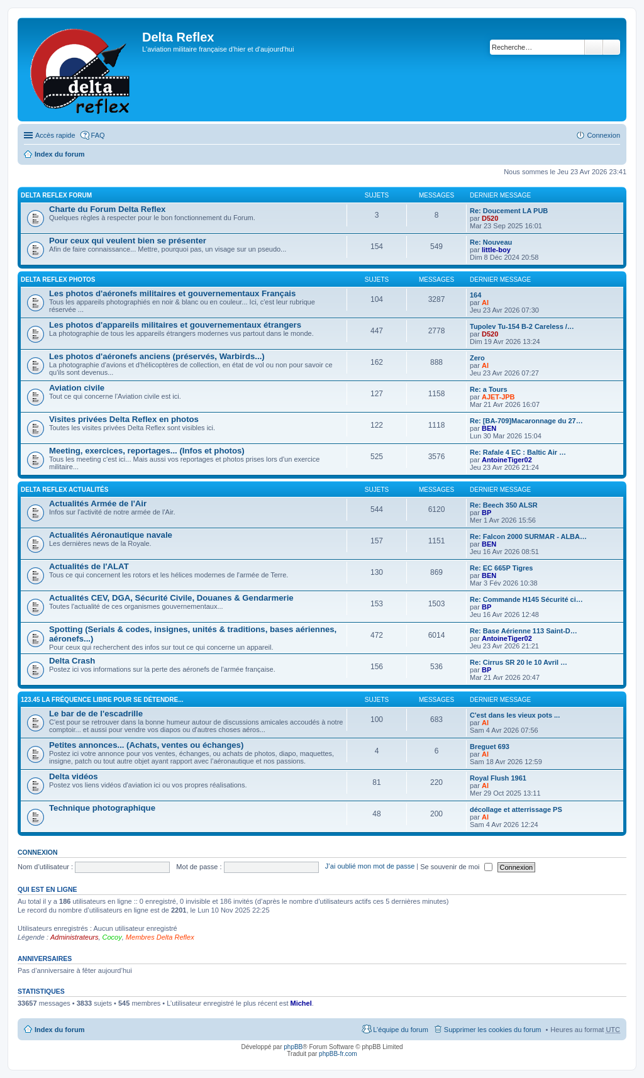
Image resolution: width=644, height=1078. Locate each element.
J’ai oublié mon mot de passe (369, 866)
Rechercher (593, 47)
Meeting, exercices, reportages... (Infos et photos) (147, 450)
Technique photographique (102, 808)
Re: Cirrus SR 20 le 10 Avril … (518, 662)
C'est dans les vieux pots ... (515, 715)
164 (475, 295)
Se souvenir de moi (456, 866)
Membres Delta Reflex (160, 937)
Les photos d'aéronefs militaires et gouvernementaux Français (172, 293)
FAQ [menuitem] (98, 135)
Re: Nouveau (491, 242)
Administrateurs (74, 937)
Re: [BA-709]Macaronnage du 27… (526, 421)
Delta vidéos (73, 776)
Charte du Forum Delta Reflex (107, 209)
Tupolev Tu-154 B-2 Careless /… (522, 326)
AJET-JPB (498, 397)
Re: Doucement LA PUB (509, 210)
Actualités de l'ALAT (89, 566)
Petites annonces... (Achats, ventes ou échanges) (146, 745)
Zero (477, 358)
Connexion (38, 852)
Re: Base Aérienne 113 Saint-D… (523, 631)
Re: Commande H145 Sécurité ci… (526, 599)
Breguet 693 (489, 746)
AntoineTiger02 (507, 460)
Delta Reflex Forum (56, 195)
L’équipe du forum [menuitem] (400, 1029)
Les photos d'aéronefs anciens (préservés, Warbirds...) (157, 356)
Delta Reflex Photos (58, 279)
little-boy (496, 249)
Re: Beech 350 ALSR (504, 505)
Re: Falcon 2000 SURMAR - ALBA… (528, 536)
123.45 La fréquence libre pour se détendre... (102, 699)
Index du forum (59, 154)
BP (486, 512)
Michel (301, 1003)
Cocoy (112, 937)
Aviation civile (76, 387)
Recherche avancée (611, 47)
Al (485, 302)
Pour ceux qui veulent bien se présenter (127, 240)
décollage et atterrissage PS (516, 809)
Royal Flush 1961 (498, 778)
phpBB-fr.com (338, 1053)
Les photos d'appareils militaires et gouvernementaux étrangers (175, 325)
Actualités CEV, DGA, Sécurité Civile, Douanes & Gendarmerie (171, 598)
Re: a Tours (489, 389)
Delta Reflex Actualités (64, 489)
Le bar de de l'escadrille (96, 713)
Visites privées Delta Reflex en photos (124, 419)
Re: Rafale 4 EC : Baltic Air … (518, 452)
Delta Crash (72, 660)
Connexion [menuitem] (603, 135)
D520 (490, 218)
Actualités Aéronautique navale (110, 535)
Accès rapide (55, 135)
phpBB (293, 1046)
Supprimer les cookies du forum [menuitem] (492, 1029)
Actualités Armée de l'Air (98, 503)
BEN (489, 428)
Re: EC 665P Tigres (501, 568)
